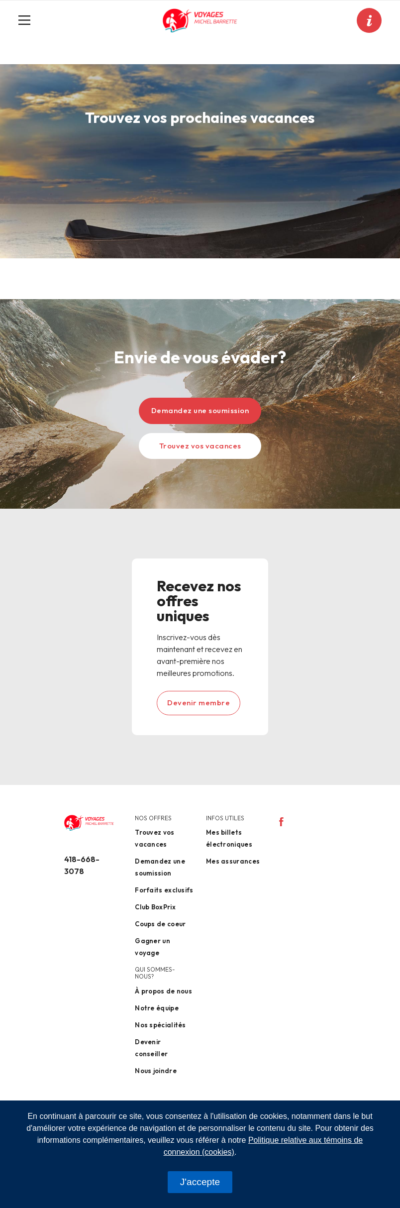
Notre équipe (157, 1008)
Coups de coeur (160, 924)
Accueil (38, 59)
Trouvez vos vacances (200, 445)
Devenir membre (198, 702)
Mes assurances (233, 861)
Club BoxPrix (155, 907)
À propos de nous (163, 991)
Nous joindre (156, 1071)
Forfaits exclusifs (164, 890)
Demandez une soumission (200, 410)
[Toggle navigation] (28, 20)
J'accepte (200, 1182)
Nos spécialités (160, 1025)
